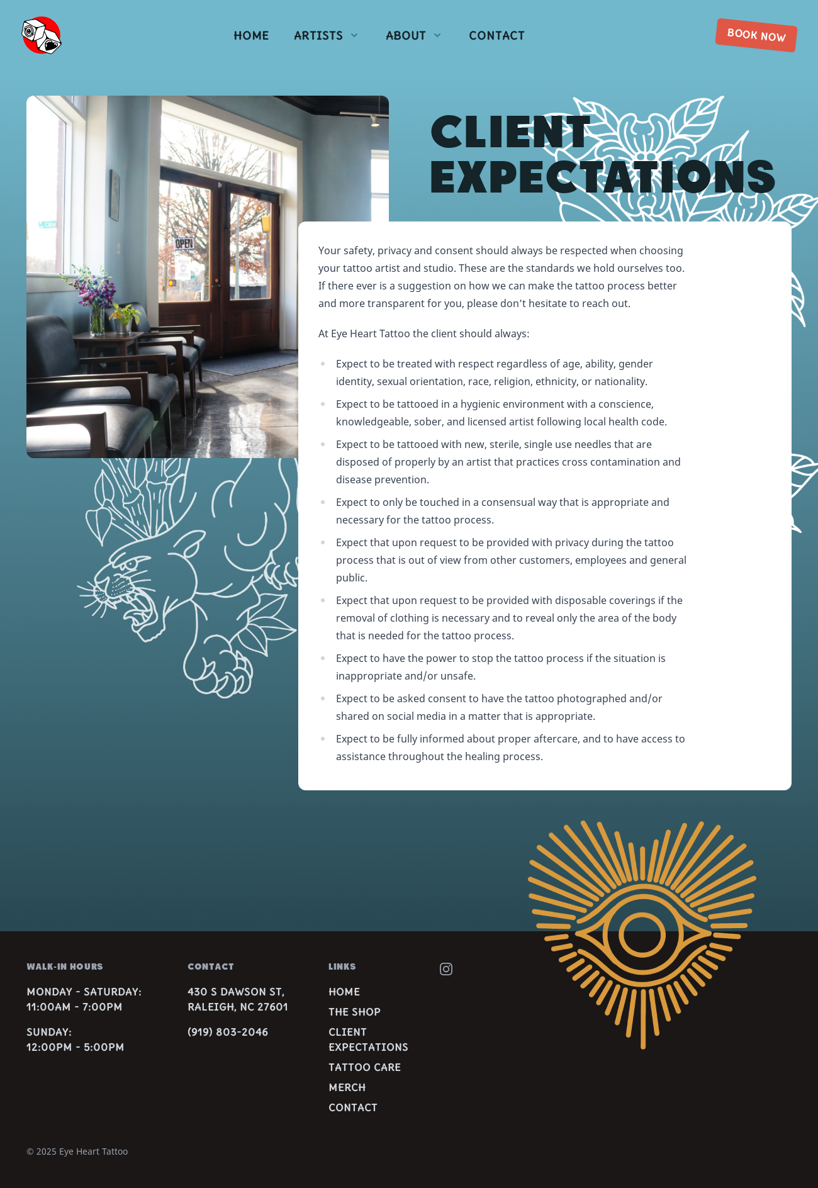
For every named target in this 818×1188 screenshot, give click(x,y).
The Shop (354, 1012)
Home (251, 35)
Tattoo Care (364, 1067)
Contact (497, 35)
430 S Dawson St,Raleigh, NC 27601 (238, 999)
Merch (347, 1087)
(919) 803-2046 (228, 1032)
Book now (756, 35)
